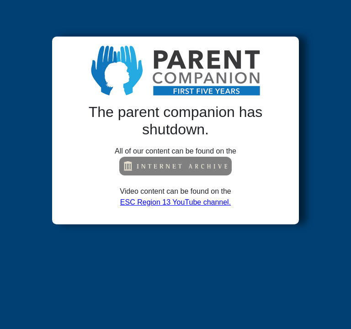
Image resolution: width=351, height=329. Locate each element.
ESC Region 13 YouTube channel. (175, 202)
